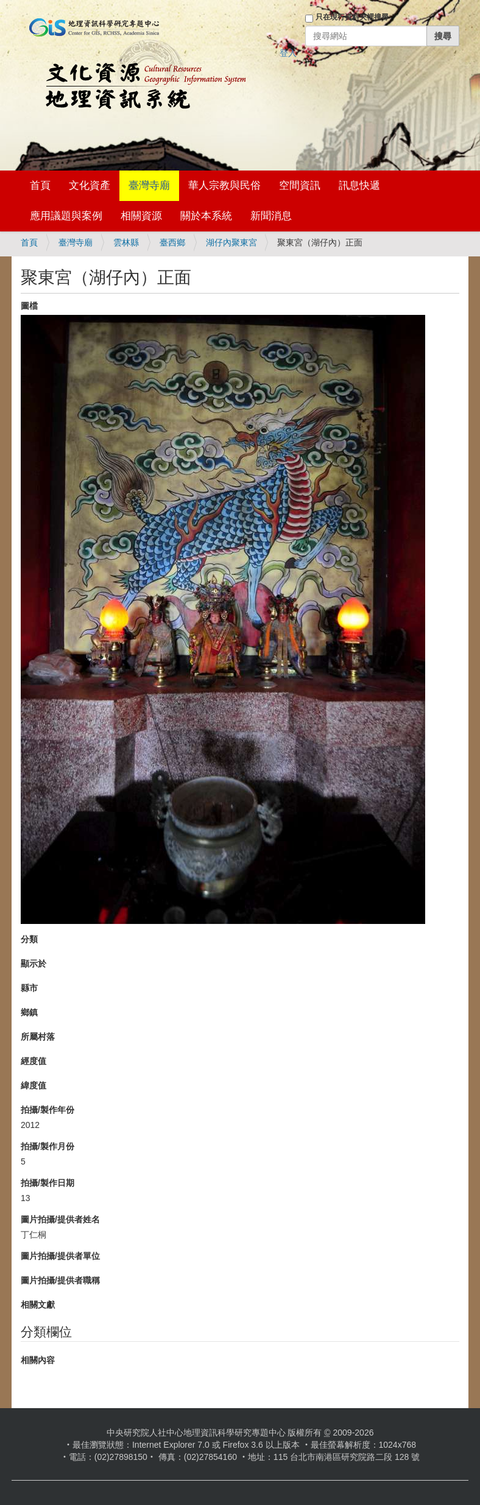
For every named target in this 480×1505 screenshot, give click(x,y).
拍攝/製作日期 (47, 1183)
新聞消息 (271, 216)
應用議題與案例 (66, 216)
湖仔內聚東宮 (231, 242)
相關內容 (38, 1360)
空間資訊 (299, 185)
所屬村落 (38, 1037)
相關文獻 (38, 1304)
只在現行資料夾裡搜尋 (352, 17)
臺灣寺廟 (149, 185)
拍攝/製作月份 (47, 1146)
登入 (288, 53)
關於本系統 (206, 216)
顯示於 (33, 963)
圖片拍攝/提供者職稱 (60, 1280)
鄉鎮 (29, 1012)
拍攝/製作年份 (47, 1110)
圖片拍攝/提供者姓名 (60, 1219)
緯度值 (33, 1085)
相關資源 (141, 216)
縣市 (29, 988)
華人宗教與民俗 (224, 185)
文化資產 (89, 185)
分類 (29, 939)
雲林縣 (126, 242)
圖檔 (29, 306)
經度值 (33, 1061)
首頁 (40, 185)
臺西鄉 (172, 242)
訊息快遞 (359, 185)
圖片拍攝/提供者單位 (60, 1256)
